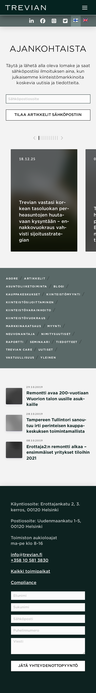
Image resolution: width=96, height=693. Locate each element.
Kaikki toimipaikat (30, 571)
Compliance (23, 582)
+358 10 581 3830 (29, 560)
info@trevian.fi (26, 554)
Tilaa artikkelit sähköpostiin (48, 115)
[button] (85, 8)
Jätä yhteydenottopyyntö (48, 666)
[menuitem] (76, 21)
